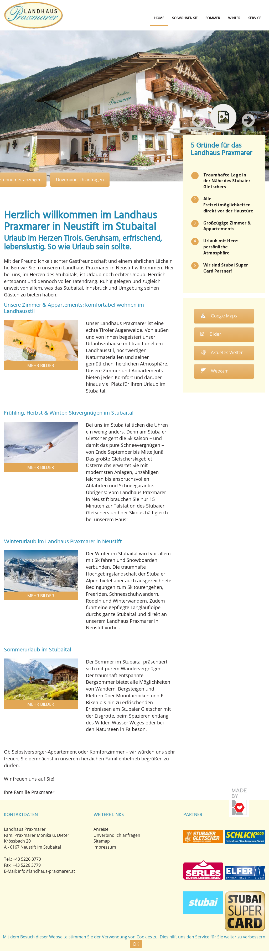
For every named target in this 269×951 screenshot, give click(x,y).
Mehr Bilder (41, 366)
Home (159, 18)
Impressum (105, 847)
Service (254, 18)
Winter (234, 18)
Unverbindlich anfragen (82, 179)
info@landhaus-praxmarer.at (46, 871)
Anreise (101, 829)
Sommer (212, 18)
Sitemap (102, 841)
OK (136, 944)
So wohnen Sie (185, 18)
